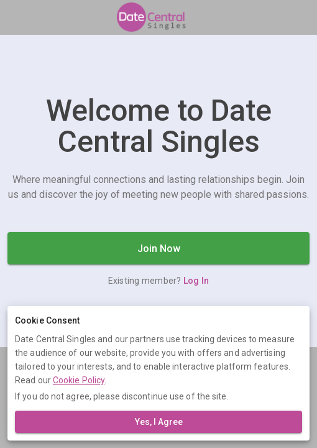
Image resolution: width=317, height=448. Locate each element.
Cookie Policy (78, 380)
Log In (196, 281)
